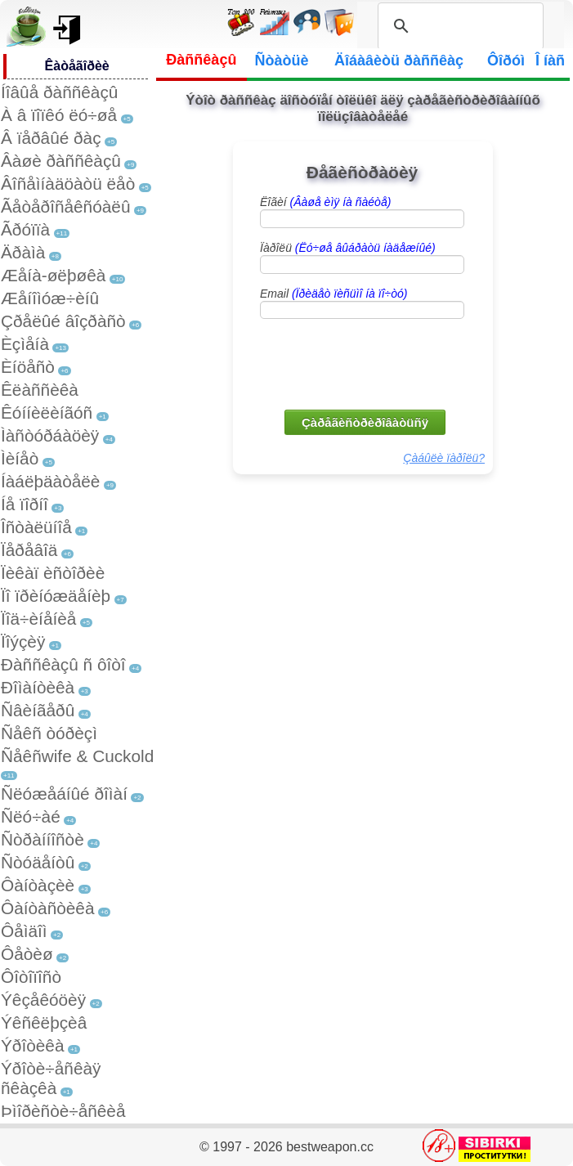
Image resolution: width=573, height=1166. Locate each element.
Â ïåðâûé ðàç (51, 137)
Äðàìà (23, 252)
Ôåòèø (27, 953)
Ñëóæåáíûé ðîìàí (64, 793)
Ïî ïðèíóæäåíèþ (55, 595)
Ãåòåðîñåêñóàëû (65, 206)
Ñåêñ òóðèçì (49, 733)
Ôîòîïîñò (31, 976)
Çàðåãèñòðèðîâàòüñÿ (365, 422)
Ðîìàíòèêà (37, 687)
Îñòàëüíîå (36, 527)
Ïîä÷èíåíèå (38, 618)
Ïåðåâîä (29, 549)
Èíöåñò (28, 366)
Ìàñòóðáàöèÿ (50, 435)
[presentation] (363, 363)
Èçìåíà (25, 343)
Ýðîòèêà (32, 1045)
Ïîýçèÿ (23, 641)
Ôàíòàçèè (37, 885)
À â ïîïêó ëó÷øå (59, 114)
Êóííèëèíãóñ (46, 412)
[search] (458, 26)
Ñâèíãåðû (37, 710)
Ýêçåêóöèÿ (43, 999)
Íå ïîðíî (24, 504)
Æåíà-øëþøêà (53, 275)
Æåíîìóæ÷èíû (50, 298)
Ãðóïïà (25, 229)
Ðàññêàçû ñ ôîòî (63, 664)
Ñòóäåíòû (37, 862)
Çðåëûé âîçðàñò (63, 321)
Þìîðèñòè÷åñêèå (63, 1110)
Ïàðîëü (348, 247)
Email (333, 293)
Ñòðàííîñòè (42, 839)
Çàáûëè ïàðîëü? (444, 457)
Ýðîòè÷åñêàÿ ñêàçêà (51, 1078)
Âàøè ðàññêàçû (61, 160)
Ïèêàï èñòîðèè (53, 572)
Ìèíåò (19, 458)
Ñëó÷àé (30, 816)
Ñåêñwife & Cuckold (77, 756)
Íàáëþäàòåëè (50, 481)
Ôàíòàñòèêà (48, 908)
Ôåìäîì (24, 931)
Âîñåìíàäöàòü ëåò (68, 183)
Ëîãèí (325, 202)
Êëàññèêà (39, 389)
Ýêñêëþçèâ (44, 1022)
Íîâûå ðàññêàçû (59, 92)
